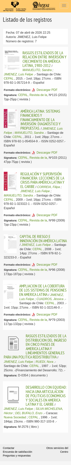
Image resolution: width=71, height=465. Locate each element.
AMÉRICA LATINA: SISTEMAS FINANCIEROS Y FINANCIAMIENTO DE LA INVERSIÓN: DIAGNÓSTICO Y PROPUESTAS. (40, 119)
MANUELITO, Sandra (37, 70)
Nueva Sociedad (15, 417)
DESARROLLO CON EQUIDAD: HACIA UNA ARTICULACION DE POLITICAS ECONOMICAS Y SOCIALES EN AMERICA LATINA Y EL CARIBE (46, 396)
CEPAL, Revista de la (32, 95)
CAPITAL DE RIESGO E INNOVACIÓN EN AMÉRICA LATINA (43, 238)
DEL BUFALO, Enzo (28, 413)
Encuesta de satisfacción (17, 451)
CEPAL (8, 78)
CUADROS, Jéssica (50, 299)
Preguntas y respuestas (17, 455)
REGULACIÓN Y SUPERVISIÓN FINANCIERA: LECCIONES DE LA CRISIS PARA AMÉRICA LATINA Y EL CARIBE (42, 180)
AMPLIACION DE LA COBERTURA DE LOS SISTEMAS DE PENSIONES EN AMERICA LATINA (42, 290)
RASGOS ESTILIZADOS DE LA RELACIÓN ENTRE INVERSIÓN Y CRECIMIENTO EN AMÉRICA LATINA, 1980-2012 (44, 59)
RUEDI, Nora (44, 361)
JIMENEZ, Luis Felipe (18, 74)
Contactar (8, 448)
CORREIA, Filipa (48, 187)
